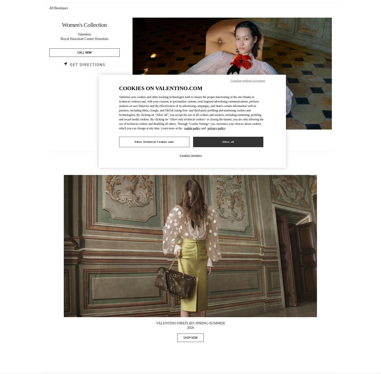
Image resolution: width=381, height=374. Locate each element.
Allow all (228, 141)
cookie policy (192, 128)
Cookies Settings (191, 155)
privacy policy (216, 128)
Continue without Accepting (248, 80)
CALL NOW (84, 53)
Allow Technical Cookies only (154, 141)
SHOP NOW (193, 338)
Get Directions (87, 64)
